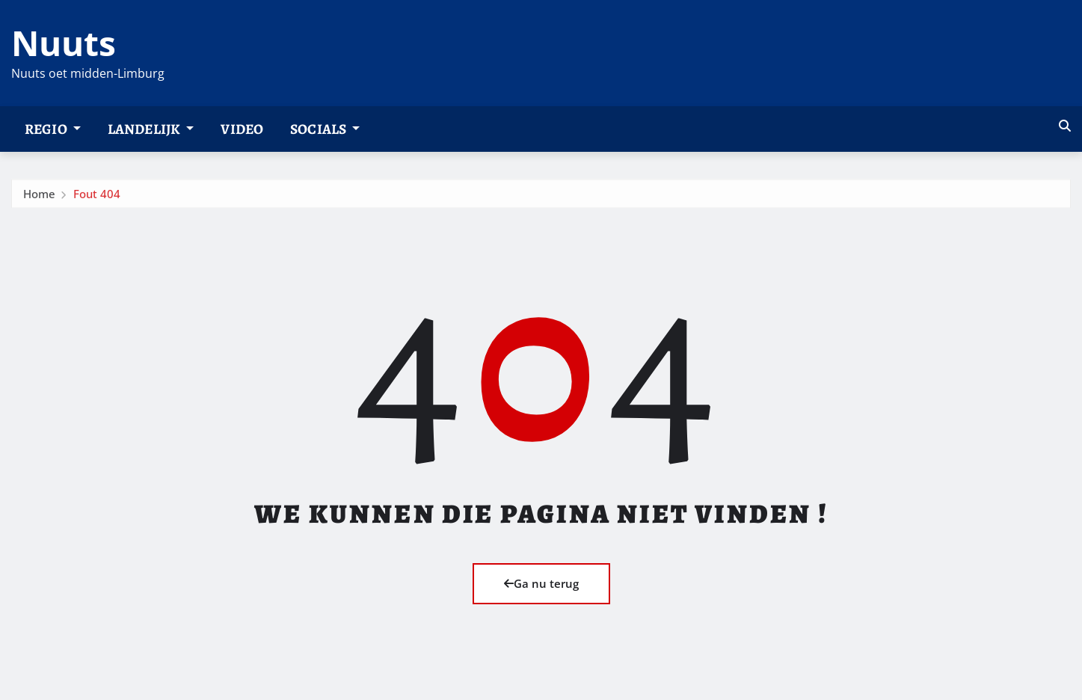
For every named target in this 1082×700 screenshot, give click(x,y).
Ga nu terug (541, 583)
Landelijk (151, 129)
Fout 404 (96, 197)
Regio (53, 129)
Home (39, 197)
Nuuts (63, 42)
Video (242, 129)
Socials (325, 129)
